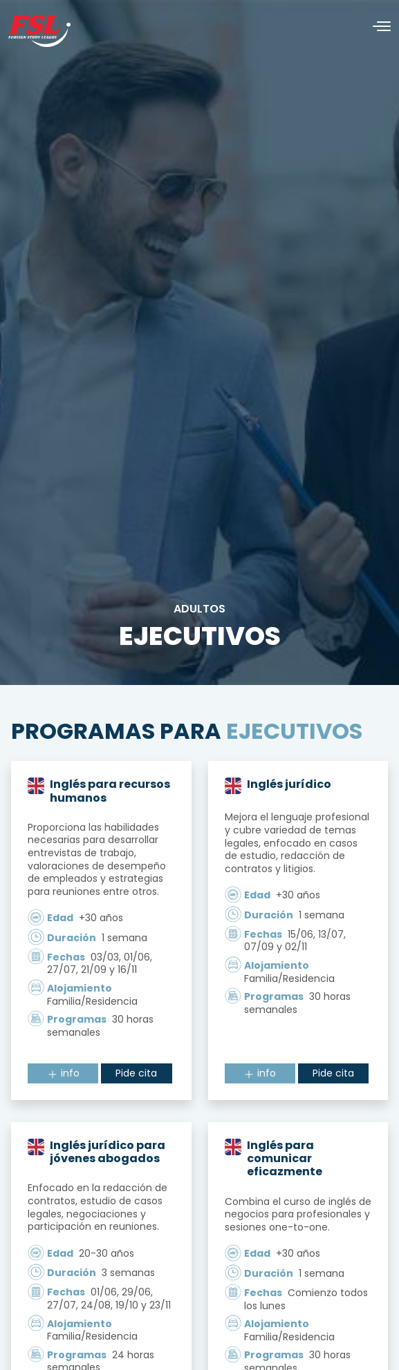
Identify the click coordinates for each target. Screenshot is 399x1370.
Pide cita (136, 1073)
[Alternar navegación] (376, 26)
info (63, 1073)
